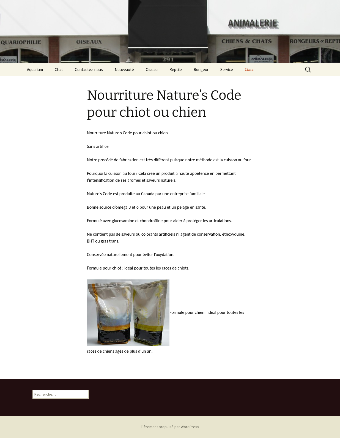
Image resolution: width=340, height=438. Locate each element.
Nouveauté (124, 69)
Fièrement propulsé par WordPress (170, 426)
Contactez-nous (89, 69)
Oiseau (152, 69)
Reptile (175, 69)
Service (226, 69)
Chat (59, 69)
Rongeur (201, 69)
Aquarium (35, 69)
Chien (249, 69)
